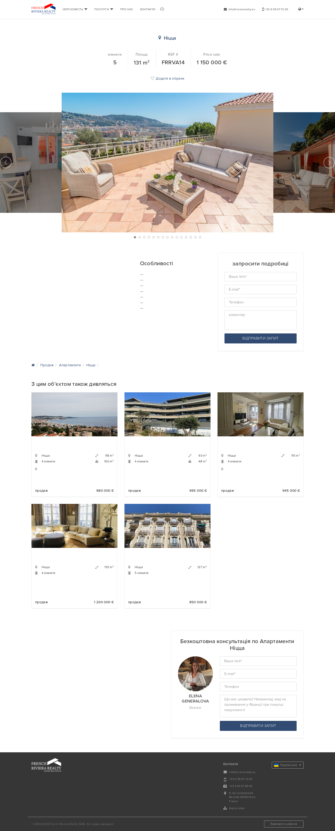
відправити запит (260, 338)
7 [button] (163, 237)
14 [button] (195, 237)
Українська (287, 765)
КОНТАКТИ (147, 9)
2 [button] (139, 237)
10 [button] (177, 237)
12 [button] (186, 237)
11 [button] (181, 237)
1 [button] (135, 237)
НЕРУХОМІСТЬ (75, 9)
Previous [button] (6, 162)
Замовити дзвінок (284, 824)
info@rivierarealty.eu (239, 9)
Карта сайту (237, 808)
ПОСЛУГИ (103, 9)
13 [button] (191, 237)
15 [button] (200, 237)
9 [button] (172, 237)
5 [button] (153, 237)
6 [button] (158, 237)
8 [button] (167, 237)
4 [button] (149, 237)
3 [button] (144, 237)
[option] (167, 162)
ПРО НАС (126, 9)
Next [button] (329, 162)
